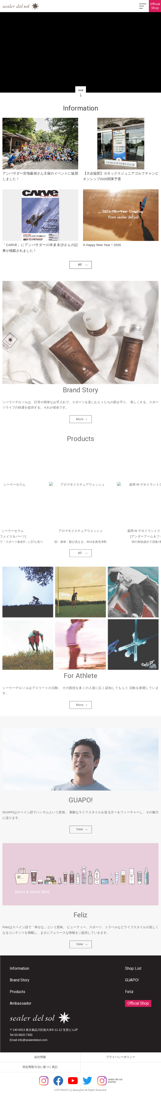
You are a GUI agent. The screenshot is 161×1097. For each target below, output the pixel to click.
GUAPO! (132, 980)
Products (17, 991)
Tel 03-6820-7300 (21, 1035)
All (80, 265)
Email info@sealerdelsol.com (28, 1040)
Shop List (133, 968)
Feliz (129, 991)
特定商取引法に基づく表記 (40, 1067)
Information (19, 968)
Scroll (80, 90)
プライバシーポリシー (120, 1057)
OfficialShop (155, 6)
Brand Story (19, 980)
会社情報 (40, 1057)
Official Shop (138, 1003)
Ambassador (20, 1003)
